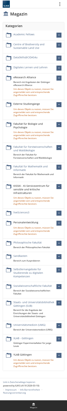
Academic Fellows (23, 34)
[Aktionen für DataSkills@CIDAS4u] (58, 58)
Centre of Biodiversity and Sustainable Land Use (28, 46)
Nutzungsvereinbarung (14, 392)
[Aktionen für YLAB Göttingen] (58, 355)
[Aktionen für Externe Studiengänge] (58, 104)
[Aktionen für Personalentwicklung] (58, 223)
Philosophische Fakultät (27, 242)
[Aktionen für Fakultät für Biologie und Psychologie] (58, 124)
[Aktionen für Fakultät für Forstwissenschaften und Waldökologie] (58, 147)
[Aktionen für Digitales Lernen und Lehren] (58, 68)
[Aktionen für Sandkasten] (58, 256)
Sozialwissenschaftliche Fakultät (32, 285)
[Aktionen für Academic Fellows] (58, 35)
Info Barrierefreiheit (30, 389)
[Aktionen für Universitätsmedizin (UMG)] (58, 325)
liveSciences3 (21, 212)
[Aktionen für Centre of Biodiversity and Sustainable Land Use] (58, 45)
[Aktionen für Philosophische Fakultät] (58, 243)
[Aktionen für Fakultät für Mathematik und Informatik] (58, 167)
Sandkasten (20, 256)
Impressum (11, 389)
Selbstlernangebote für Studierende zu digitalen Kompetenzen (28, 273)
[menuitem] (33, 405)
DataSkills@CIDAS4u (25, 57)
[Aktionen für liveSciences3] (58, 213)
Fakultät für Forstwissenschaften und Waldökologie (32, 148)
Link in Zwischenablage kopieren (19, 382)
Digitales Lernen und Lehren (30, 67)
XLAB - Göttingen (23, 338)
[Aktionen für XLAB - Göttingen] (58, 338)
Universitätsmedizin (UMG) (29, 325)
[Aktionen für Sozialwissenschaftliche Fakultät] (58, 286)
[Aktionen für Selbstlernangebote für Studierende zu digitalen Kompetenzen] (58, 270)
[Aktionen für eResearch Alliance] (58, 78)
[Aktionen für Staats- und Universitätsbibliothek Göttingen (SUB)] (58, 302)
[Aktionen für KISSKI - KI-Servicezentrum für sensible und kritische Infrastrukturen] (58, 186)
